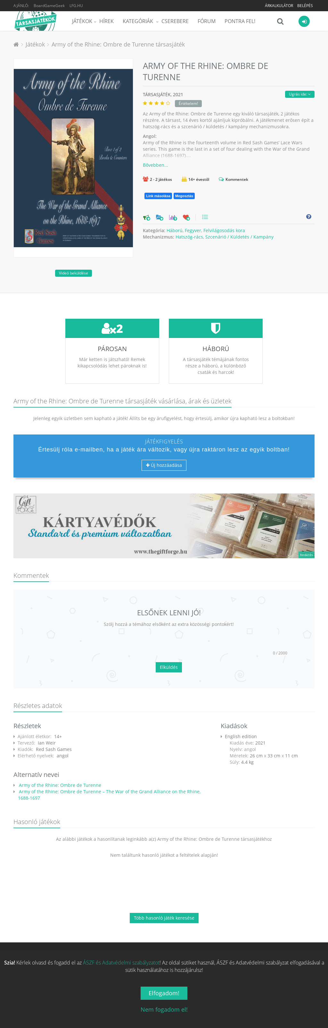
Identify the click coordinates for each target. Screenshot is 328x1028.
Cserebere (175, 21)
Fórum (207, 21)
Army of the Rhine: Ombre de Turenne (59, 785)
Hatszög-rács (189, 237)
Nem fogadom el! (164, 1009)
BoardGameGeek (49, 5)
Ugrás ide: (300, 94)
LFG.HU (76, 5)
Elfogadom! (164, 993)
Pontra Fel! (240, 21)
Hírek (106, 21)
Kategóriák (138, 21)
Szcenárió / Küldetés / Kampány (239, 237)
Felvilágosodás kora (224, 230)
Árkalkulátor (279, 5)
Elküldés (169, 667)
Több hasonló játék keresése (164, 918)
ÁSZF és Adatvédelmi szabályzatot (121, 962)
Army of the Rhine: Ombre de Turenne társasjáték (118, 44)
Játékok (82, 21)
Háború (175, 230)
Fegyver (193, 230)
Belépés (305, 5)
